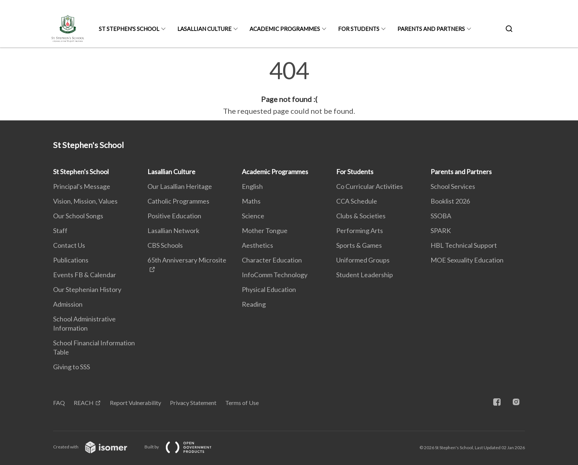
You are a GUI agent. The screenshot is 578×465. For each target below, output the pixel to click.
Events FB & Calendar (84, 275)
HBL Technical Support (464, 245)
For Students (358, 28)
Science (253, 216)
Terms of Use (242, 402)
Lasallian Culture (204, 28)
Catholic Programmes (178, 201)
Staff (60, 230)
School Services (453, 186)
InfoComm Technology (274, 275)
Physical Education (269, 289)
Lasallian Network (173, 230)
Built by (183, 447)
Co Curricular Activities (369, 186)
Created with (96, 447)
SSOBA (441, 216)
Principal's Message (81, 186)
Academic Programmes (285, 28)
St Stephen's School (129, 28)
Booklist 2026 (450, 201)
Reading (254, 304)
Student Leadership (364, 275)
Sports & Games (359, 245)
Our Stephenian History (87, 289)
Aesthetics (257, 245)
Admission (68, 304)
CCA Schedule (356, 201)
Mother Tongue (265, 230)
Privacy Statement (193, 402)
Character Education (272, 260)
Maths (251, 201)
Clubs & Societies (361, 216)
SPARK (441, 230)
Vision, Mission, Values (85, 201)
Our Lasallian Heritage (179, 186)
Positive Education (174, 216)
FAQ (59, 402)
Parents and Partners (431, 28)
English (252, 186)
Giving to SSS (71, 367)
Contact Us (69, 245)
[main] (289, 88)
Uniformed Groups (363, 260)
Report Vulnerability (135, 402)
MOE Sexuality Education (467, 260)
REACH (84, 402)
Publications (70, 260)
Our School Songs (78, 216)
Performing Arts (359, 230)
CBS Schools (165, 245)
